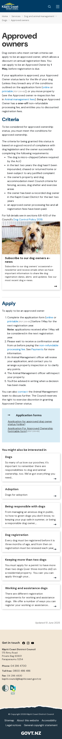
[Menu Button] (57, 6)
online (46, 87)
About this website (28, 720)
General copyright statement (41, 725)
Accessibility (49, 720)
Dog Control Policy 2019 (27, 219)
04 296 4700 (18, 666)
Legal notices (13, 725)
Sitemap (9, 720)
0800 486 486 (21, 670)
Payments (37, 349)
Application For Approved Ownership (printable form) (30, 430)
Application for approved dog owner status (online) (30, 423)
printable (7, 91)
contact (23, 391)
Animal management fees (20, 99)
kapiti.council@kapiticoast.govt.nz (21, 679)
